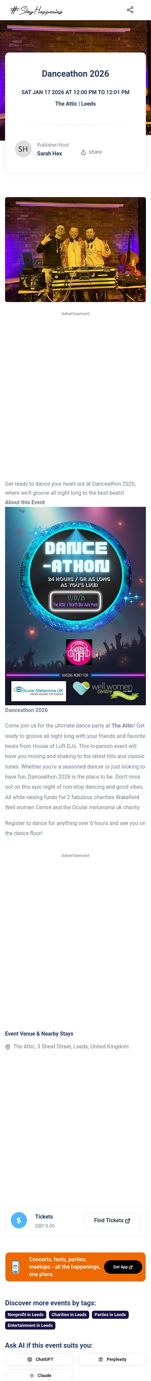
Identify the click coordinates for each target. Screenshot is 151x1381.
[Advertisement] (75, 396)
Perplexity (111, 1359)
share (91, 152)
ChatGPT (39, 1359)
